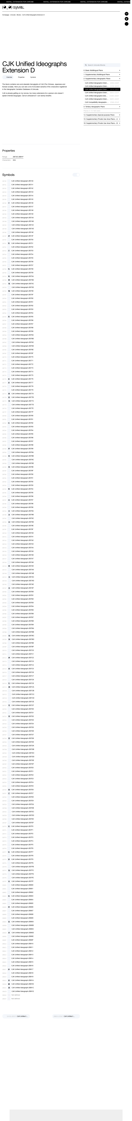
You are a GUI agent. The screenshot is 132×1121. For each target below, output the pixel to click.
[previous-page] (5, 15)
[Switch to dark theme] (126, 19)
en (127, 14)
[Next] (66, 1016)
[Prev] (16, 1016)
